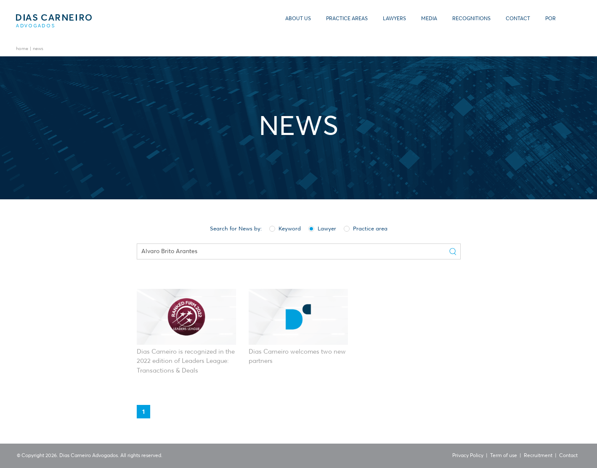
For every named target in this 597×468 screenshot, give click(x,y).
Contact (518, 18)
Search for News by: (236, 229)
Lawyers (394, 18)
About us (298, 18)
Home (22, 49)
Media (429, 18)
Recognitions (471, 18)
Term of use (503, 455)
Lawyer (322, 228)
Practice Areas (347, 18)
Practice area (365, 228)
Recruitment (538, 455)
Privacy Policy (467, 455)
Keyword (285, 228)
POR (550, 18)
